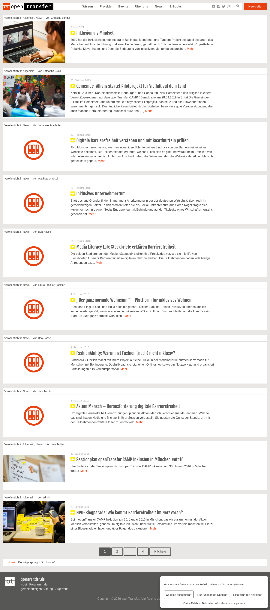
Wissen (87, 6)
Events (123, 6)
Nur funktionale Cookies (212, 594)
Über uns (141, 6)
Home (12, 562)
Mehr (190, 48)
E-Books (176, 6)
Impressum (239, 603)
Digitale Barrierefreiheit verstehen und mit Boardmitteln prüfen (132, 140)
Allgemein (28, 17)
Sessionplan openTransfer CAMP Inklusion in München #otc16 (130, 459)
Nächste (160, 551)
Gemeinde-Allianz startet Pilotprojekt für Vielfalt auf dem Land (131, 86)
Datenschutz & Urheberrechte (217, 603)
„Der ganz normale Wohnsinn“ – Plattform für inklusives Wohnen (133, 300)
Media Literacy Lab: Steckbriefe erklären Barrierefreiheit (126, 247)
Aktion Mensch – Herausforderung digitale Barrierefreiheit (128, 406)
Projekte (106, 6)
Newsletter (255, 6)
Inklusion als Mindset (95, 33)
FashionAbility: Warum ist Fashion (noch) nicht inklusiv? (125, 353)
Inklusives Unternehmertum (101, 194)
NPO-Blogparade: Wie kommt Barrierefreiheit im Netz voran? (129, 512)
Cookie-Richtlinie (191, 603)
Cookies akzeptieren (178, 594)
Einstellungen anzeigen (247, 594)
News (159, 6)
